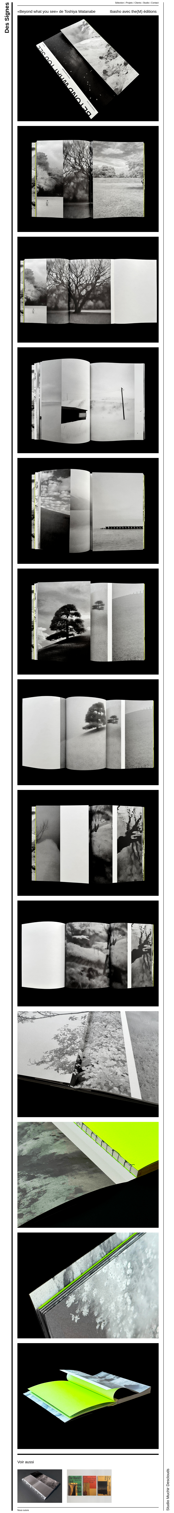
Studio (146, 3)
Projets (129, 3)
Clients (138, 3)
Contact (155, 3)
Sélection (119, 3)
